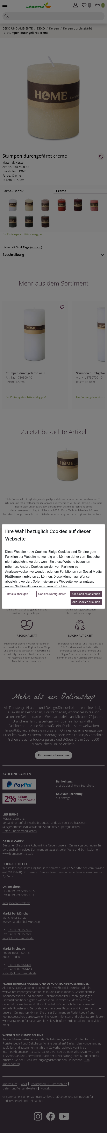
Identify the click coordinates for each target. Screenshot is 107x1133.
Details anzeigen (17, 594)
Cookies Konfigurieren (52, 594)
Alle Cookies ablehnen (86, 594)
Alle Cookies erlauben (86, 602)
